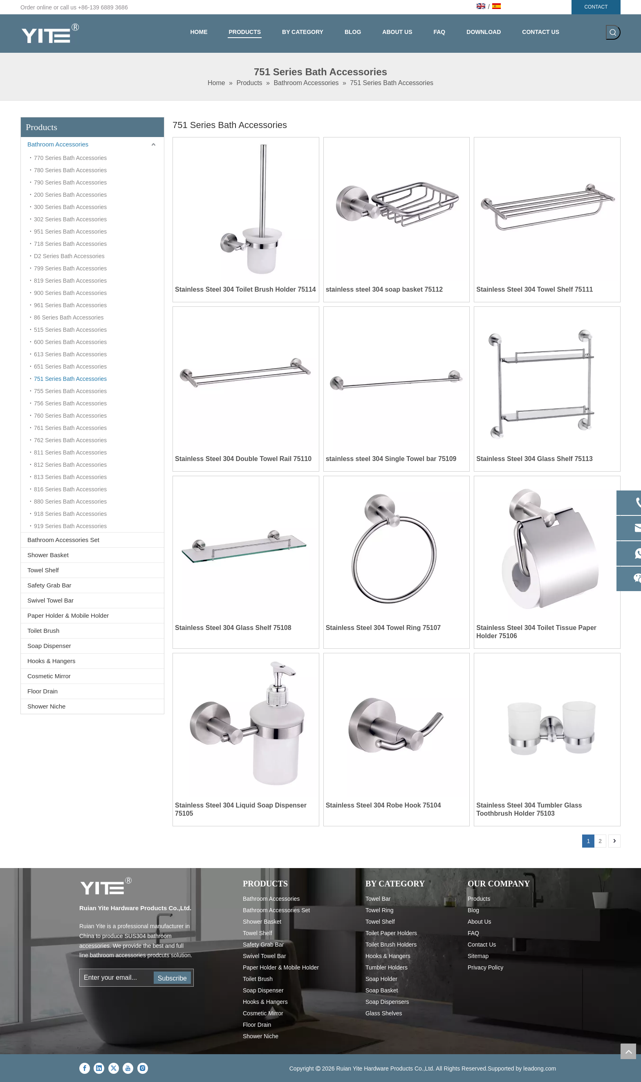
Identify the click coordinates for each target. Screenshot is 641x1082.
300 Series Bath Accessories (70, 207)
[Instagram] (142, 1068)
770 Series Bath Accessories (70, 158)
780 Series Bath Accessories (70, 170)
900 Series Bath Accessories (70, 293)
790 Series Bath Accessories (70, 182)
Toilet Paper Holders (391, 933)
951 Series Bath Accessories (70, 231)
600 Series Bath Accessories (70, 342)
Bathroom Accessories (57, 144)
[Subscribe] (172, 978)
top (628, 1051)
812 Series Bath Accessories (70, 464)
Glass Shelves (383, 1013)
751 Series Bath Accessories (70, 379)
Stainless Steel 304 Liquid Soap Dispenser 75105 (241, 809)
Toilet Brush (43, 630)
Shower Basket (48, 554)
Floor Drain (42, 691)
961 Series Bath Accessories (70, 305)
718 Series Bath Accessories (70, 244)
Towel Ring (379, 910)
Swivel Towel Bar (50, 600)
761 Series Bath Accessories (70, 428)
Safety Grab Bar (49, 585)
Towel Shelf (43, 570)
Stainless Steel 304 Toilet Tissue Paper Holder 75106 (536, 631)
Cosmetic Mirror (49, 676)
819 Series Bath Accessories (70, 280)
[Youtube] (128, 1068)
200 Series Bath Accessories (70, 194)
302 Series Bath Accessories (70, 219)
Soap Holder (381, 979)
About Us (479, 921)
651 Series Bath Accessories (70, 366)
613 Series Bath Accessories (70, 354)
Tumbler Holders (386, 967)
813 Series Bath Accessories (70, 477)
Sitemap (478, 956)
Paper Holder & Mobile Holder (68, 615)
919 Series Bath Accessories (70, 526)
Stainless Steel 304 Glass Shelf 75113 (534, 458)
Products (479, 898)
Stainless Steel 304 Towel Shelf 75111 (534, 289)
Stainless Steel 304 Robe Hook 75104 (383, 805)
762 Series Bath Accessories (70, 440)
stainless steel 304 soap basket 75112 (384, 289)
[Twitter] (113, 1068)
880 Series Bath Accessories (70, 501)
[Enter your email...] (116, 977)
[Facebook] (84, 1068)
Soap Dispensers (387, 1002)
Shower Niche (46, 706)
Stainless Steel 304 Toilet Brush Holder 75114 (245, 289)
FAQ (473, 933)
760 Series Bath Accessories (70, 415)
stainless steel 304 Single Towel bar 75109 (391, 458)
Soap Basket (381, 990)
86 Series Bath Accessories (68, 317)
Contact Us (482, 944)
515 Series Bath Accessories (70, 329)
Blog (473, 910)
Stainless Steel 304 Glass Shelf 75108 (233, 627)
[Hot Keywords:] (613, 32)
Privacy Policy (485, 967)
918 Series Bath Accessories (70, 514)
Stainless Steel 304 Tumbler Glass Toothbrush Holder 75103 (529, 809)
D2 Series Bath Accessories (69, 256)
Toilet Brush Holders (391, 944)
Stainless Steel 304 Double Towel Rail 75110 (243, 458)
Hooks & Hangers (51, 660)
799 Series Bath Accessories (70, 268)
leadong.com (539, 1068)
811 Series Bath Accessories (70, 452)
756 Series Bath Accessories (70, 403)
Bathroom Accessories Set (63, 539)
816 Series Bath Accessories (70, 489)
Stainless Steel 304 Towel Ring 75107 (383, 627)
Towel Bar (377, 898)
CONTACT (595, 7)
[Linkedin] (99, 1068)
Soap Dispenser (49, 645)
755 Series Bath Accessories (70, 391)
